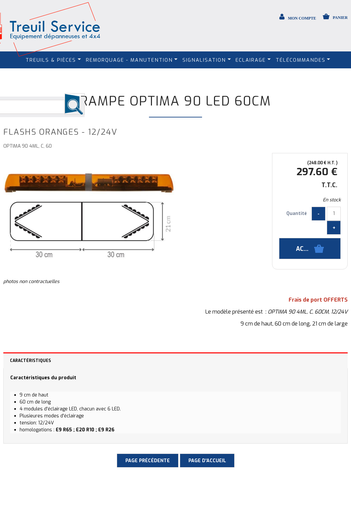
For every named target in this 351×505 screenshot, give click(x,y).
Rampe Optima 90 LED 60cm (175, 101)
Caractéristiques (30, 360)
